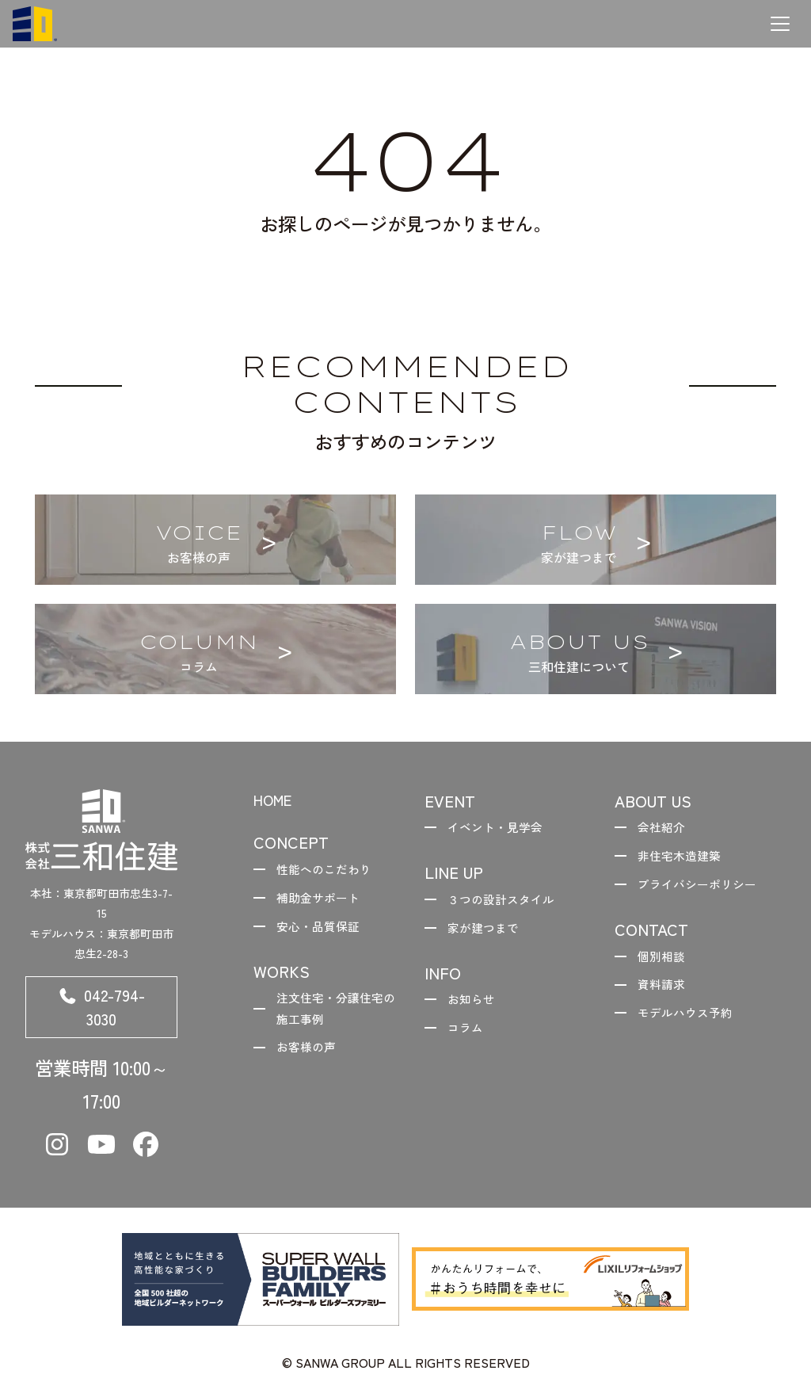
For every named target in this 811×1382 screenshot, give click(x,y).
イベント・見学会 (500, 828)
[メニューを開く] (780, 24)
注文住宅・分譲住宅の (336, 1019)
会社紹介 (665, 828)
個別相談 (665, 962)
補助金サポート (323, 901)
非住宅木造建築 (684, 859)
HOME (276, 800)
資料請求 (665, 993)
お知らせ (475, 1006)
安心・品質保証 (323, 932)
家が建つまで (488, 932)
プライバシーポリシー (703, 889)
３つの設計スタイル (507, 901)
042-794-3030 (101, 1010)
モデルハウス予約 (690, 1023)
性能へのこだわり (329, 871)
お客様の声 (310, 1059)
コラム (469, 1036)
